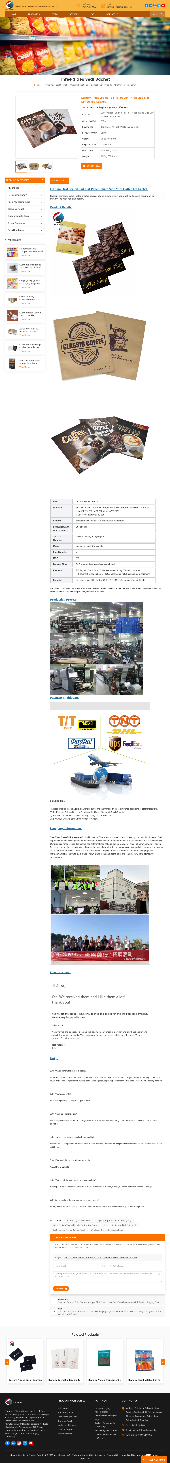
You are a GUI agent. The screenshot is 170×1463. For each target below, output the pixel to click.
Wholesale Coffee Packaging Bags (107, 1230)
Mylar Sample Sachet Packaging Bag (114, 1220)
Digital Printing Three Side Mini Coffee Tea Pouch (75, 1225)
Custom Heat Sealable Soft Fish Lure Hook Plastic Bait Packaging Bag (145, 1380)
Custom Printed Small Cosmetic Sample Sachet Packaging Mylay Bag (25, 1380)
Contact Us (112, 14)
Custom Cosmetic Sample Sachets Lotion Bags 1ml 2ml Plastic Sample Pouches (65, 1380)
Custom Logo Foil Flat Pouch (79, 1220)
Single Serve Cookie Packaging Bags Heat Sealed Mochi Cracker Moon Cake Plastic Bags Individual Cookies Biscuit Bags (30, 282)
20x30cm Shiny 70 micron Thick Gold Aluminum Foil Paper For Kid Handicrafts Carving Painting (30, 330)
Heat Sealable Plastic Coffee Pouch (69, 1230)
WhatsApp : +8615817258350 (139, 1435)
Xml (130, 1455)
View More (24, 255)
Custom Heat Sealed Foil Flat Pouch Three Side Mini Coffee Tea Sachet (100, 1257)
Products (33, 14)
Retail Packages (16, 230)
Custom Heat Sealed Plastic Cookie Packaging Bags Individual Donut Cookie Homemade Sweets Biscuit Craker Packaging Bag (30, 314)
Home (13, 14)
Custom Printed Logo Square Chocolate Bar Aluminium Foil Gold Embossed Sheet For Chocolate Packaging (30, 266)
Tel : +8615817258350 (135, 1425)
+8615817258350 (88, 5)
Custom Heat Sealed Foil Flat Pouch (119, 1225)
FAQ (92, 14)
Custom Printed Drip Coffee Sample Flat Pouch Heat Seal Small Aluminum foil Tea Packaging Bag (31, 346)
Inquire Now (91, 166)
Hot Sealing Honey (17, 194)
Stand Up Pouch (16, 209)
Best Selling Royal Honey (106, 1430)
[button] (163, 1362)
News (124, 1455)
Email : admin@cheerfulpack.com (142, 1430)
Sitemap (111, 1455)
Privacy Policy (139, 1455)
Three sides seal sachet (56, 85)
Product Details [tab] (59, 180)
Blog (118, 1455)
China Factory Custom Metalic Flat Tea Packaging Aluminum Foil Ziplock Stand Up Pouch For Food (30, 298)
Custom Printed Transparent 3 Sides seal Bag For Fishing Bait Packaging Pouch (105, 1380)
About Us (74, 14)
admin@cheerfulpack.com (119, 5)
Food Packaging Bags (19, 201)
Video (55, 14)
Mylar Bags (13, 187)
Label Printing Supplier (26, 1455)
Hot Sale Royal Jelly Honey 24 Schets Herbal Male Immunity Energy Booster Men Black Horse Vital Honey (30, 362)
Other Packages (16, 223)
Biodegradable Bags (18, 216)
